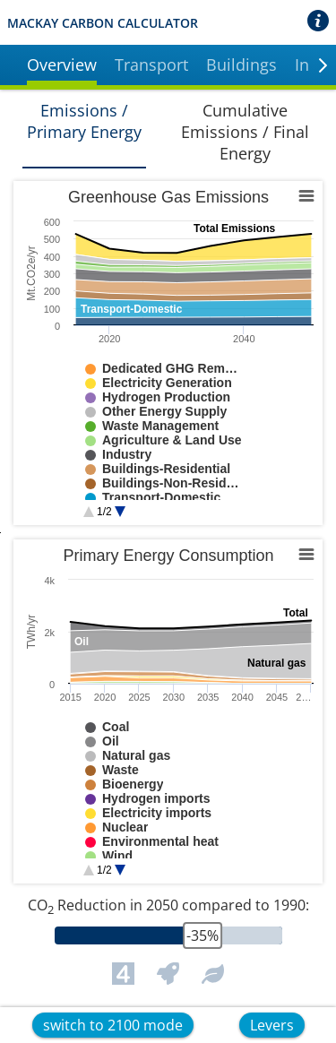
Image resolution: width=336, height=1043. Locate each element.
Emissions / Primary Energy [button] (84, 120)
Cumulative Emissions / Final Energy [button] (245, 131)
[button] (62, 67)
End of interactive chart (13, 497)
